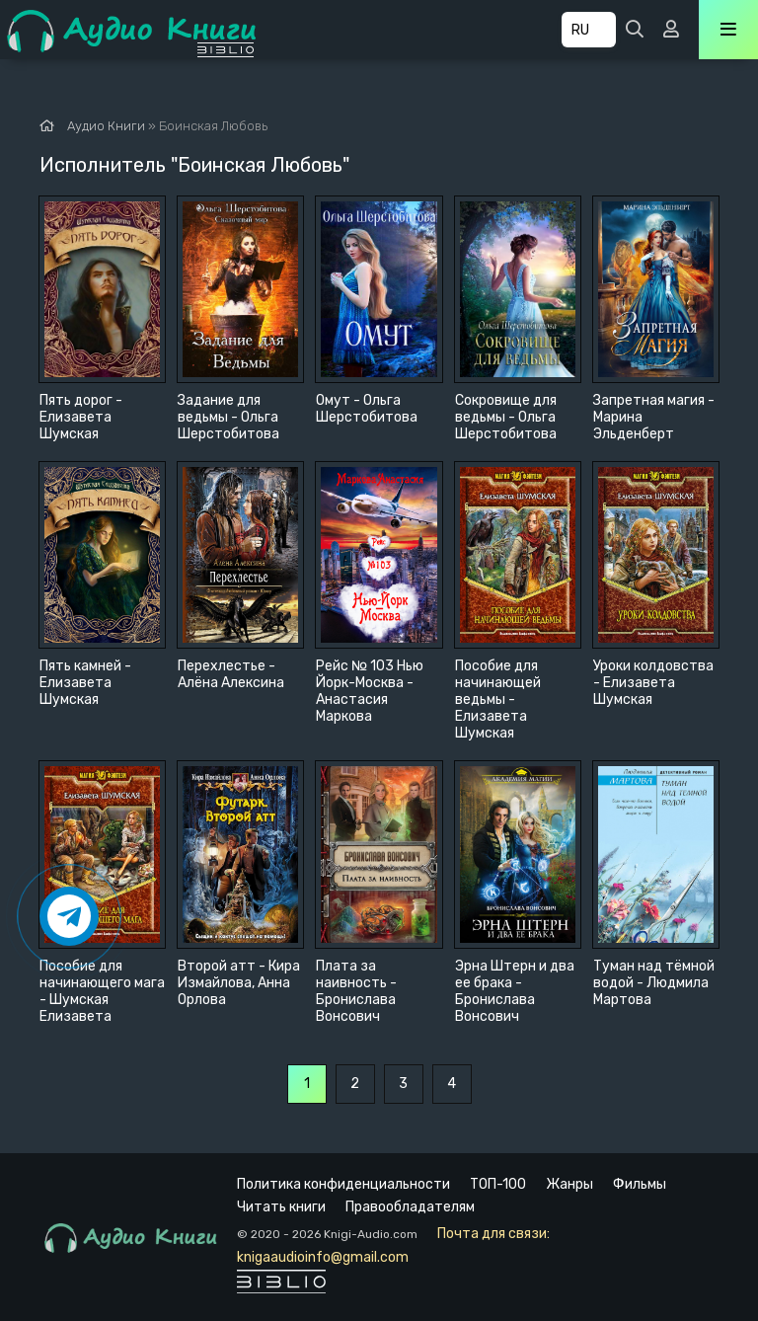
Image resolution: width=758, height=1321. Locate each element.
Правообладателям (410, 1207)
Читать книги (281, 1207)
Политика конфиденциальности (343, 1184)
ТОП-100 (498, 1184)
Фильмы (639, 1184)
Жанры (569, 1184)
